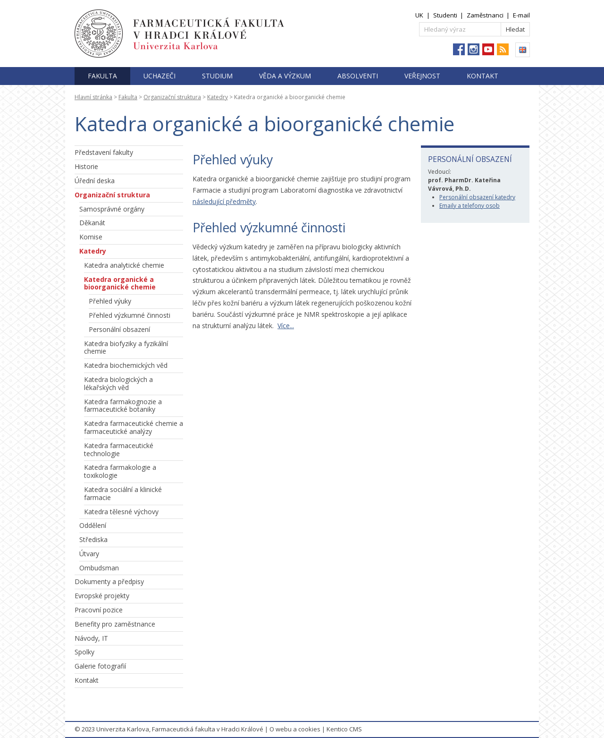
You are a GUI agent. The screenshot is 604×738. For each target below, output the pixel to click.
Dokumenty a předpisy (109, 581)
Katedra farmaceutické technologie (118, 449)
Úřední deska (95, 180)
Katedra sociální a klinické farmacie (123, 493)
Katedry (217, 97)
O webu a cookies (294, 729)
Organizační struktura (172, 97)
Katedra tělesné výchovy (121, 511)
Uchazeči (159, 75)
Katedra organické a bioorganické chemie (120, 283)
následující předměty (224, 201)
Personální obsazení (119, 329)
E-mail (521, 15)
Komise (90, 236)
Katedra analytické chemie (124, 265)
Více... (285, 325)
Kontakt (482, 75)
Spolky (84, 651)
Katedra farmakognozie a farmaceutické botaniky (123, 405)
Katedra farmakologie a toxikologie (120, 471)
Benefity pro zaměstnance (115, 623)
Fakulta (102, 75)
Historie (86, 166)
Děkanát (92, 222)
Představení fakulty (104, 152)
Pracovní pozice (99, 609)
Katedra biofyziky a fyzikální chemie (126, 347)
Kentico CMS (344, 729)
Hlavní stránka (93, 97)
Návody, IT (91, 638)
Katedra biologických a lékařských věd (118, 383)
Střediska (93, 539)
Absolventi (357, 75)
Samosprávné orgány (111, 208)
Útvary (89, 553)
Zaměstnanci (485, 15)
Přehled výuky (110, 301)
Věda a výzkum (285, 75)
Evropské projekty (102, 595)
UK (419, 15)
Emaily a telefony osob (469, 206)
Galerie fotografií (100, 666)
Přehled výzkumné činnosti (129, 315)
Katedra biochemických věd (126, 365)
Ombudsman (99, 567)
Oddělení (92, 525)
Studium (217, 75)
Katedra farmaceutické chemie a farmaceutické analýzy (133, 427)
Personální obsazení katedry (477, 197)
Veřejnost (422, 75)
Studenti (445, 15)
